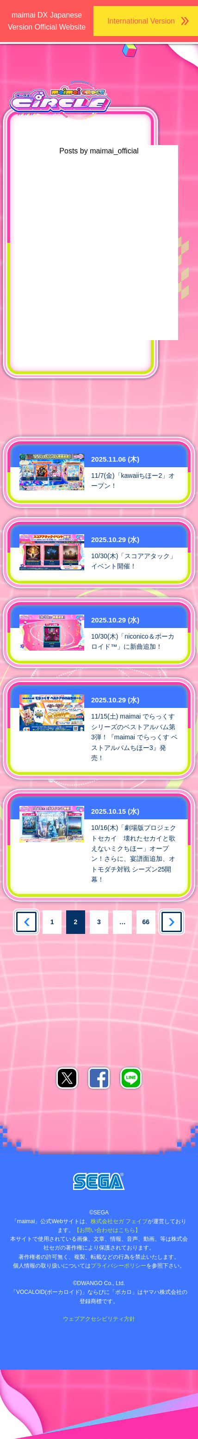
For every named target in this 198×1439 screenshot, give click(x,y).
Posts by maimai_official (98, 151)
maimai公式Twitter (70, 396)
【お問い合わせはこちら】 (107, 1230)
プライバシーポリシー (118, 1265)
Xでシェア (67, 1078)
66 (146, 922)
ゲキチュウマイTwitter (128, 396)
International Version (141, 21)
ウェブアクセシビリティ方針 (99, 1319)
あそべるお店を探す (42, 957)
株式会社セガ (99, 1181)
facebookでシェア (99, 1078)
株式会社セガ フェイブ (119, 1221)
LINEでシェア (131, 1078)
